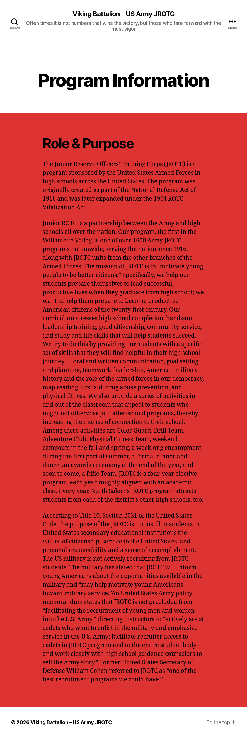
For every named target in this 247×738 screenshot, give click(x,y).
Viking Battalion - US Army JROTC (123, 14)
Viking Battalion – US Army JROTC (71, 722)
